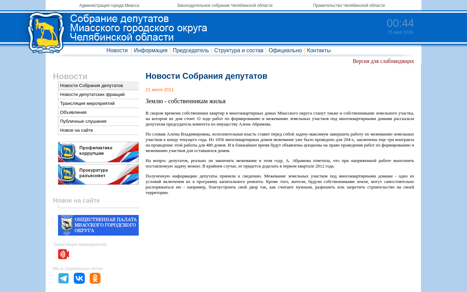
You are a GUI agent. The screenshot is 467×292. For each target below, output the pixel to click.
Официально (285, 50)
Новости (117, 50)
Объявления (73, 112)
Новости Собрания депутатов (91, 85)
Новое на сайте (76, 130)
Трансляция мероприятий (87, 103)
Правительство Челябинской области (349, 5)
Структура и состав (238, 50)
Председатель (191, 50)
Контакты (319, 50)
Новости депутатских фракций (92, 94)
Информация (151, 50)
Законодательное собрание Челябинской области (225, 5)
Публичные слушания (83, 121)
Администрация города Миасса (109, 5)
